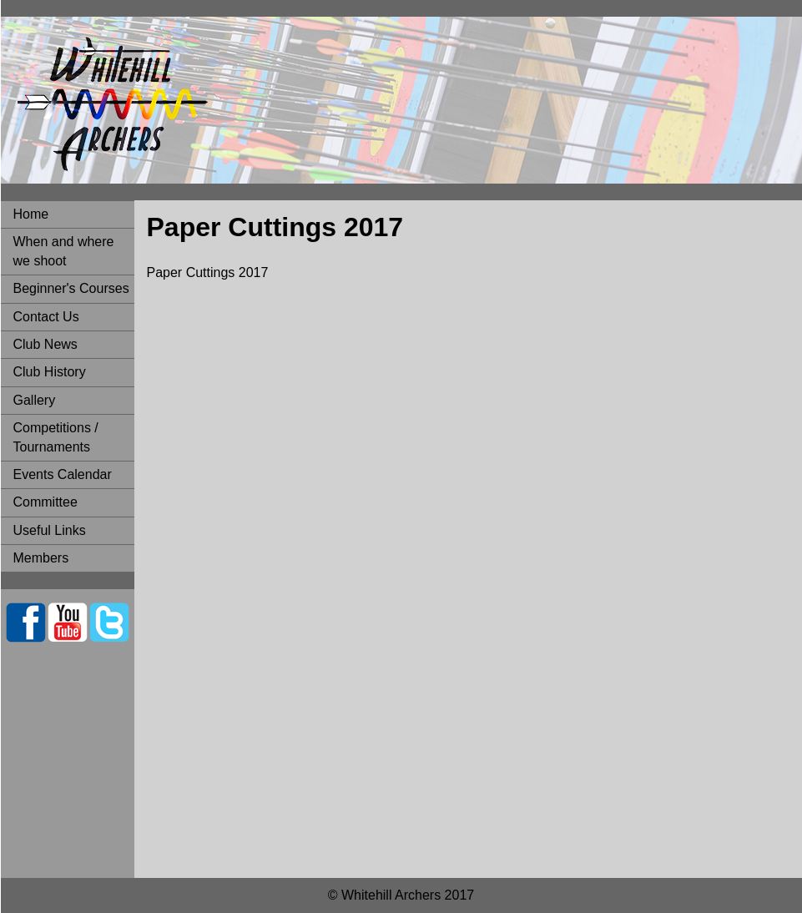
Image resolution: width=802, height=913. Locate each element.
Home (31, 214)
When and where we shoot (63, 251)
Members (41, 558)
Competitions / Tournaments (55, 437)
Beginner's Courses (71, 288)
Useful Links (49, 530)
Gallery (34, 400)
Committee (45, 502)
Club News (45, 344)
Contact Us (46, 317)
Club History (49, 372)
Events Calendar (62, 474)
